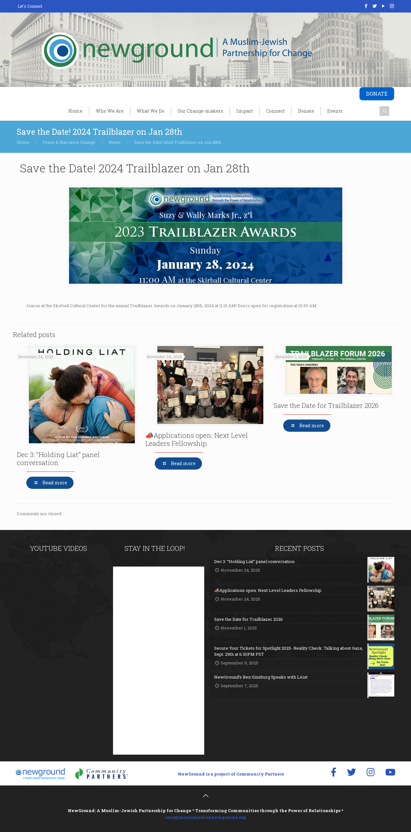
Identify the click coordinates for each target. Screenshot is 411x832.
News (115, 142)
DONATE (377, 93)
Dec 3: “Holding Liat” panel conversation (58, 458)
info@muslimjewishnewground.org (205, 817)
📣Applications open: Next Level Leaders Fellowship (196, 439)
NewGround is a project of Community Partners (231, 774)
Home (23, 142)
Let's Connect (30, 6)
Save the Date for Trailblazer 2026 (326, 405)
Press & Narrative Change (69, 142)
